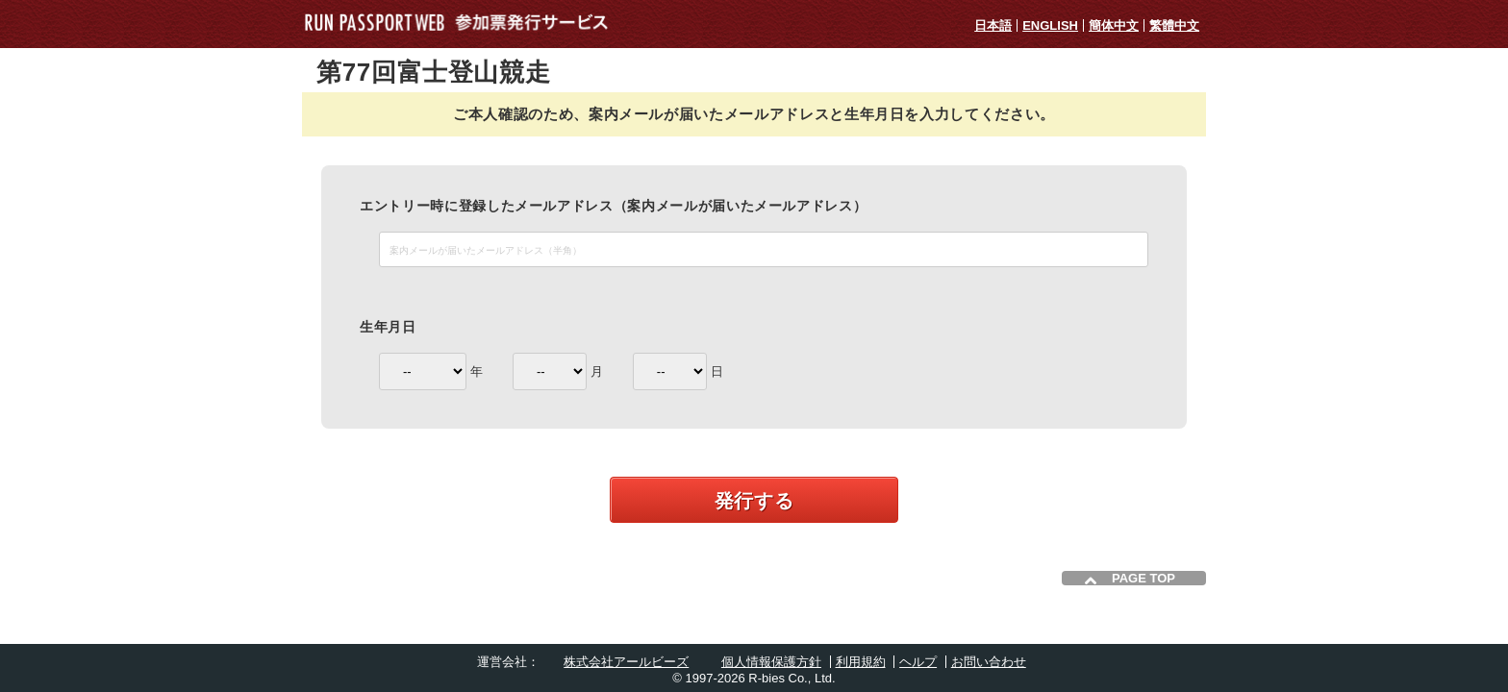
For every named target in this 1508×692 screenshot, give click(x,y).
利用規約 (861, 661)
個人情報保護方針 (771, 661)
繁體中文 (1174, 25)
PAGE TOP (1143, 578)
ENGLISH (1050, 25)
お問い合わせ (988, 661)
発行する (754, 500)
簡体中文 (1114, 25)
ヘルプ (918, 661)
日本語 (993, 25)
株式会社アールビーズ (626, 661)
